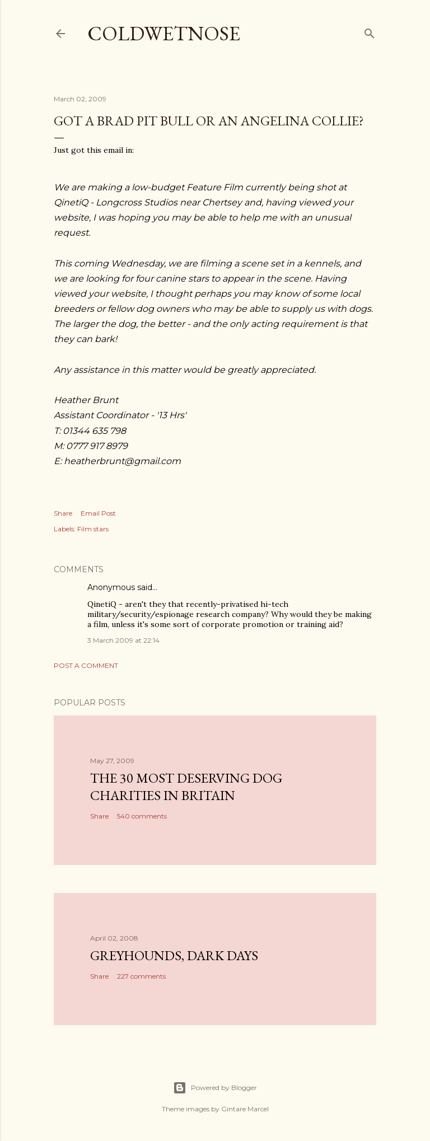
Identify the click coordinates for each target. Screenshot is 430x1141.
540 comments (142, 816)
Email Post (98, 513)
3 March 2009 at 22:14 (123, 640)
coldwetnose (163, 33)
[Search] (369, 31)
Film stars (93, 529)
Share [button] (63, 513)
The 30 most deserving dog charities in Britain (186, 786)
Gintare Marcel (245, 1109)
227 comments (141, 976)
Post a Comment (86, 665)
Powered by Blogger (215, 1088)
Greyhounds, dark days (174, 955)
